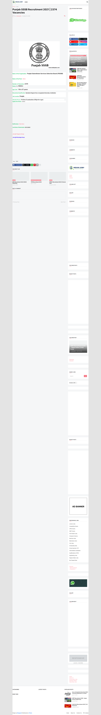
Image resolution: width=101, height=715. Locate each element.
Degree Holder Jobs (73, 557)
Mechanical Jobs (73, 540)
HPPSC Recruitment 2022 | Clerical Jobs (57, 182)
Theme (30, 712)
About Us (71, 677)
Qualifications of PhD (74, 553)
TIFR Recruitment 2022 (36, 182)
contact (71, 177)
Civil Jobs (71, 543)
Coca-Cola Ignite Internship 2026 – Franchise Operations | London (80, 692)
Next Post (63, 202)
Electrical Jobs (72, 538)
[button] (87, 2)
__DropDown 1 (72, 569)
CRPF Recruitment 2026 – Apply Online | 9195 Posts (82, 70)
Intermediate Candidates (74, 550)
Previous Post (16, 202)
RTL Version (86, 712)
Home (26, 2)
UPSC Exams (72, 528)
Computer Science (73, 536)
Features (71, 566)
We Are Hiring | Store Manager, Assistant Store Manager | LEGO (82, 84)
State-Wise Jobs (73, 681)
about (70, 176)
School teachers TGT (74, 548)
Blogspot (19, 712)
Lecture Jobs (72, 523)
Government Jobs (73, 679)
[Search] (77, 376)
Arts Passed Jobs (73, 533)
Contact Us (79, 712)
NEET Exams (72, 531)
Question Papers (73, 680)
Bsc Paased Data (73, 560)
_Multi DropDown (73, 567)
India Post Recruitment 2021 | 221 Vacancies (81, 77)
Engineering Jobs (73, 555)
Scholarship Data (73, 545)
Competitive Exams (73, 526)
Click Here (21, 124)
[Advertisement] (39, 28)
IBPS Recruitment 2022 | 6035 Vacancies (19, 182)
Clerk (17, 6)
